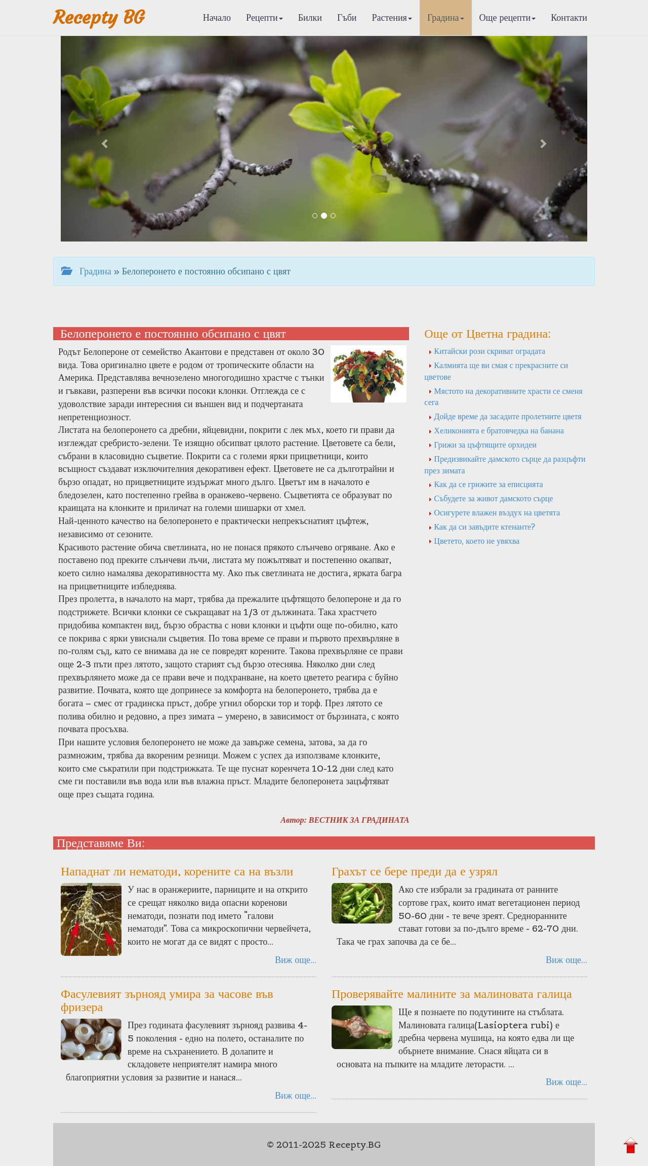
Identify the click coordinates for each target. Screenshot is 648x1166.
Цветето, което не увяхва (473, 541)
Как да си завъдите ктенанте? (481, 526)
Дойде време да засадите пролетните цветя (504, 416)
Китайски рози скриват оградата (486, 351)
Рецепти (264, 17)
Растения (392, 17)
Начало (217, 17)
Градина (445, 17)
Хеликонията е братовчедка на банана (496, 430)
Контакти (569, 17)
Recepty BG (98, 17)
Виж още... (295, 960)
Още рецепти (507, 17)
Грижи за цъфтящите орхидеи (482, 444)
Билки (310, 17)
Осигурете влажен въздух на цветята (494, 512)
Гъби (347, 17)
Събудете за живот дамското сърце (490, 498)
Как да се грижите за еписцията (485, 484)
